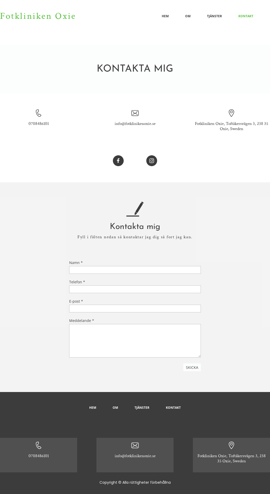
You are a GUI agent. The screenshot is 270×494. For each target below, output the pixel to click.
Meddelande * (81, 320)
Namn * (76, 262)
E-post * (76, 301)
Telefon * (77, 281)
